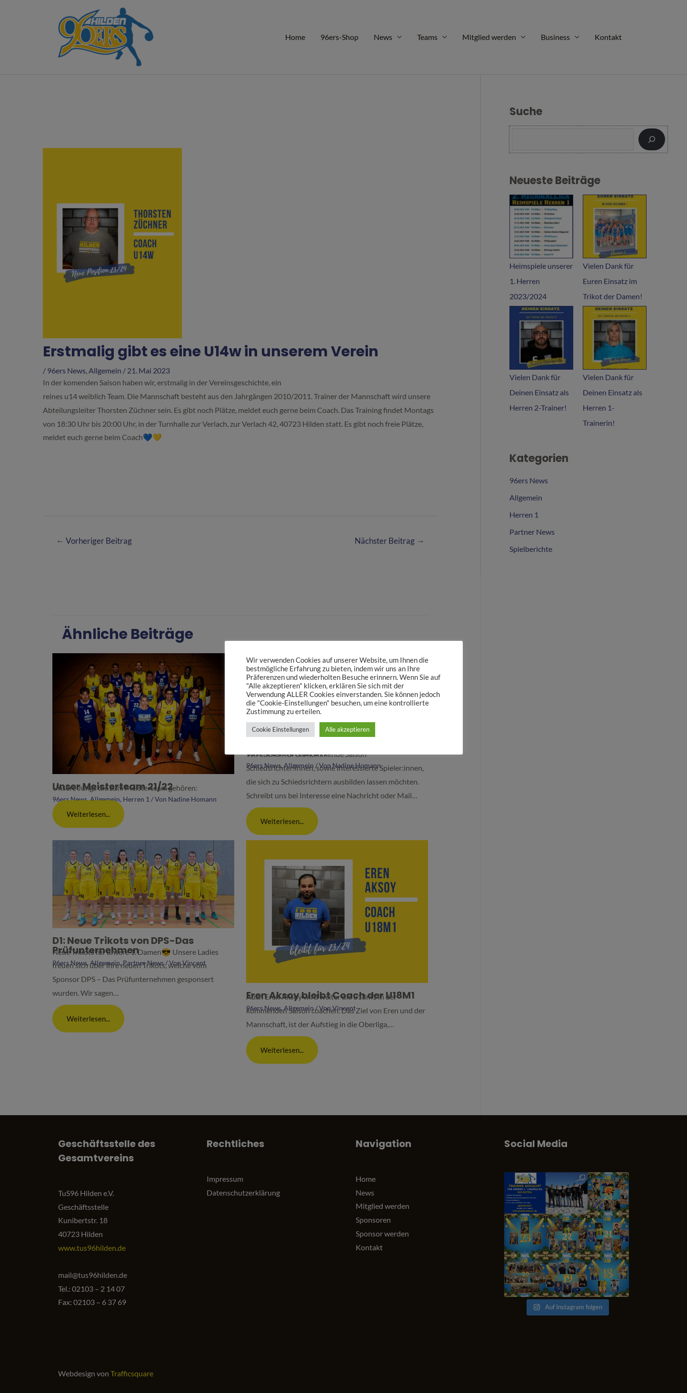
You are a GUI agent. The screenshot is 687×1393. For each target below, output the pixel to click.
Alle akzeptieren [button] (347, 729)
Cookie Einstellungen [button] (280, 729)
